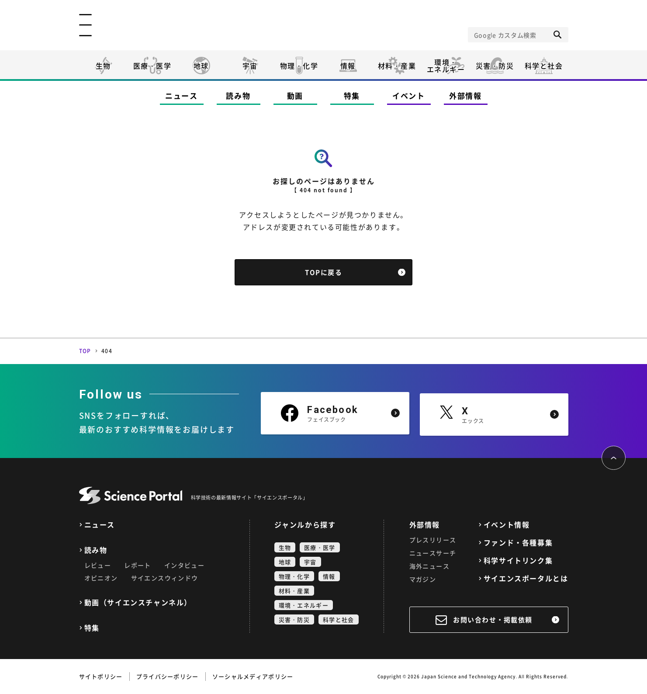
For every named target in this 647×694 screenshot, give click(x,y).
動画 (295, 95)
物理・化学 (299, 65)
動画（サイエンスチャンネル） (138, 602)
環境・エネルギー (304, 605)
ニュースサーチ (433, 552)
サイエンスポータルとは (526, 578)
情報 (348, 65)
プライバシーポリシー (167, 676)
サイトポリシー (101, 676)
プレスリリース (433, 539)
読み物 (238, 95)
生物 (103, 65)
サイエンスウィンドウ (164, 577)
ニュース (181, 95)
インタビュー (184, 565)
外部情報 (465, 95)
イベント (408, 95)
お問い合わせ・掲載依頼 (493, 620)
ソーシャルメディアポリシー (253, 676)
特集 (352, 95)
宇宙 (250, 65)
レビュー (97, 565)
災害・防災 (495, 65)
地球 (201, 65)
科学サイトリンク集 (518, 560)
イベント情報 (507, 525)
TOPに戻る (323, 272)
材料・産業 (397, 65)
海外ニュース (429, 566)
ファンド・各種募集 (518, 543)
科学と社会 (544, 65)
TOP (85, 351)
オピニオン (101, 577)
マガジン (422, 579)
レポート (137, 565)
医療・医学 (152, 65)
